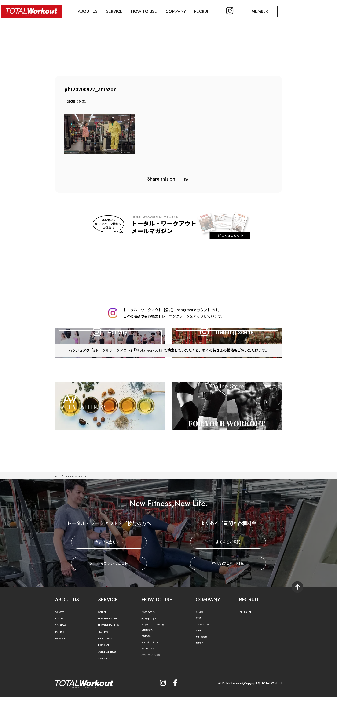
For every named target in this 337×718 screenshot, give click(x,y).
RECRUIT (210, 11)
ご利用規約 (148, 657)
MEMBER (270, 11)
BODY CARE (106, 666)
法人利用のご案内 (152, 640)
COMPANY (182, 11)
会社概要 (201, 633)
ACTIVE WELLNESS (111, 673)
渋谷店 (200, 640)
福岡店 (200, 652)
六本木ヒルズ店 (205, 646)
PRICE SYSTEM (151, 633)
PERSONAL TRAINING (113, 647)
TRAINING (105, 653)
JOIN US (247, 633)
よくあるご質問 (228, 563)
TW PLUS (61, 653)
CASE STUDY (107, 680)
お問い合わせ (204, 658)
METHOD (104, 633)
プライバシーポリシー (155, 664)
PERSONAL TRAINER (112, 640)
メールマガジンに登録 (156, 676)
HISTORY (61, 640)
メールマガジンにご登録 (109, 585)
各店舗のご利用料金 (228, 585)
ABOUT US (90, 11)
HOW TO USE (149, 11)
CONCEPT (62, 633)
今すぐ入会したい (109, 563)
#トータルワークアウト (111, 376)
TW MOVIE (62, 660)
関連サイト (203, 664)
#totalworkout (148, 376)
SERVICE (118, 11)
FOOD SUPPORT (109, 660)
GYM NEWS (63, 647)
